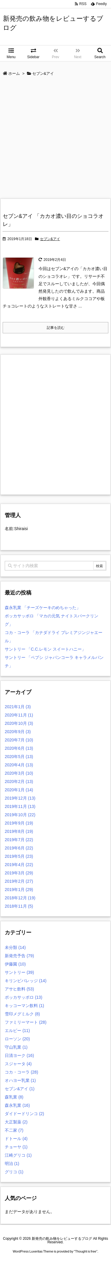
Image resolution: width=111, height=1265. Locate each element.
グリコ (14, 1171)
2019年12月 (20, 798)
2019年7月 (19, 839)
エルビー (17, 1030)
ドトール (16, 1138)
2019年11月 (20, 806)
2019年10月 (20, 814)
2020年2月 (19, 781)
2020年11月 (19, 715)
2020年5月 (19, 756)
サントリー (19, 972)
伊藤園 (15, 964)
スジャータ (18, 1063)
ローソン (17, 1038)
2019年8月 (19, 831)
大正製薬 (16, 1122)
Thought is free (85, 1251)
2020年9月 (18, 731)
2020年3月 (19, 773)
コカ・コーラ (21, 1072)
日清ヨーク (19, 1055)
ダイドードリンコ (24, 1113)
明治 (12, 1163)
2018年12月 (20, 897)
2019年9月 (19, 823)
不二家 (14, 1130)
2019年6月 (19, 848)
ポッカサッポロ (23, 997)
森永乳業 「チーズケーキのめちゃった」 (43, 607)
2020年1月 (19, 789)
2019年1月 (19, 889)
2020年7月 (19, 740)
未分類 (15, 947)
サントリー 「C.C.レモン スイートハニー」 (45, 649)
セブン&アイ (50, 239)
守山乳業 (16, 1047)
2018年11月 (19, 906)
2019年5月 (19, 856)
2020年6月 (19, 748)
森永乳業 (17, 1105)
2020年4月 (19, 765)
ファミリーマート (25, 1022)
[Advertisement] (55, 139)
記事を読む (56, 328)
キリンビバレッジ (25, 980)
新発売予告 (19, 955)
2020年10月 (19, 723)
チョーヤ (16, 1146)
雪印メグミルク (22, 1014)
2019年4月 (19, 864)
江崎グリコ (18, 1155)
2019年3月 (19, 873)
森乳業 (14, 1097)
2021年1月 (18, 706)
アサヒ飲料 (19, 989)
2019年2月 (19, 881)
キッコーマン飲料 (24, 1005)
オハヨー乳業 (20, 1080)
